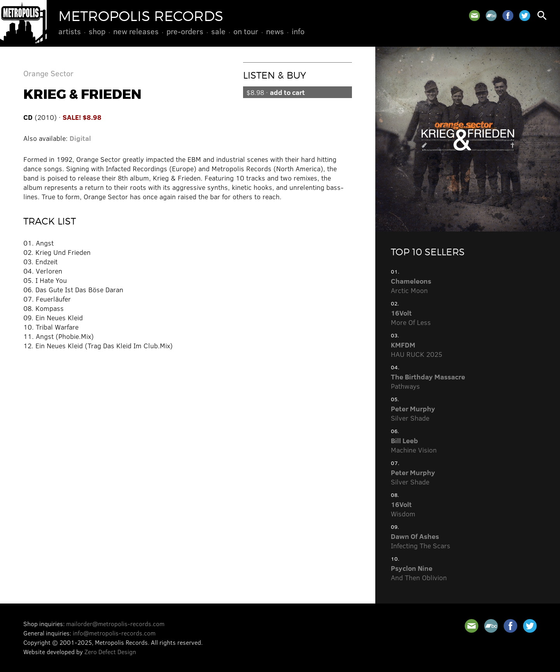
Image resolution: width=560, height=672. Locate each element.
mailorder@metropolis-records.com (115, 623)
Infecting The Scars (420, 541)
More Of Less (411, 317)
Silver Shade (413, 413)
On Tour (245, 31)
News (275, 31)
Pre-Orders (184, 31)
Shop (97, 31)
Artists (69, 31)
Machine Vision (414, 445)
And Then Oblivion (419, 572)
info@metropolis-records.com (114, 633)
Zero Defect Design (110, 651)
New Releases (136, 31)
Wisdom (403, 509)
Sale (218, 31)
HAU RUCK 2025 (416, 349)
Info (298, 31)
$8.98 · (275, 92)
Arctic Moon (411, 285)
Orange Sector (48, 73)
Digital (80, 138)
